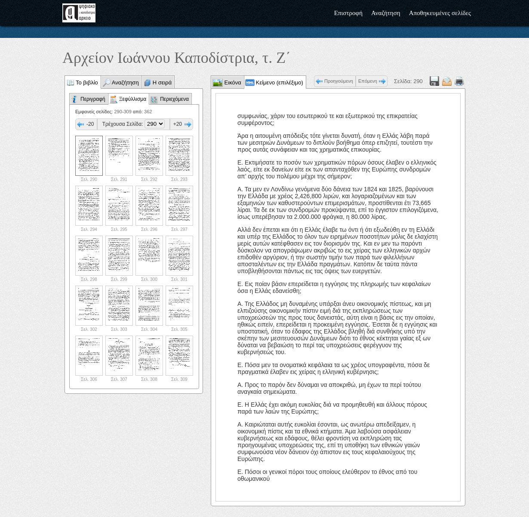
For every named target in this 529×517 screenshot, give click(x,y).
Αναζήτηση (385, 12)
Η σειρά (162, 82)
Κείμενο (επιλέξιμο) (279, 82)
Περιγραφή (92, 99)
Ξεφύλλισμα (132, 99)
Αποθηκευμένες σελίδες (440, 12)
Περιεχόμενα (174, 99)
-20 (90, 124)
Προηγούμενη (338, 81)
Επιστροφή (348, 12)
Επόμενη (367, 81)
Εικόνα (232, 82)
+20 (177, 124)
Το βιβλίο (87, 82)
